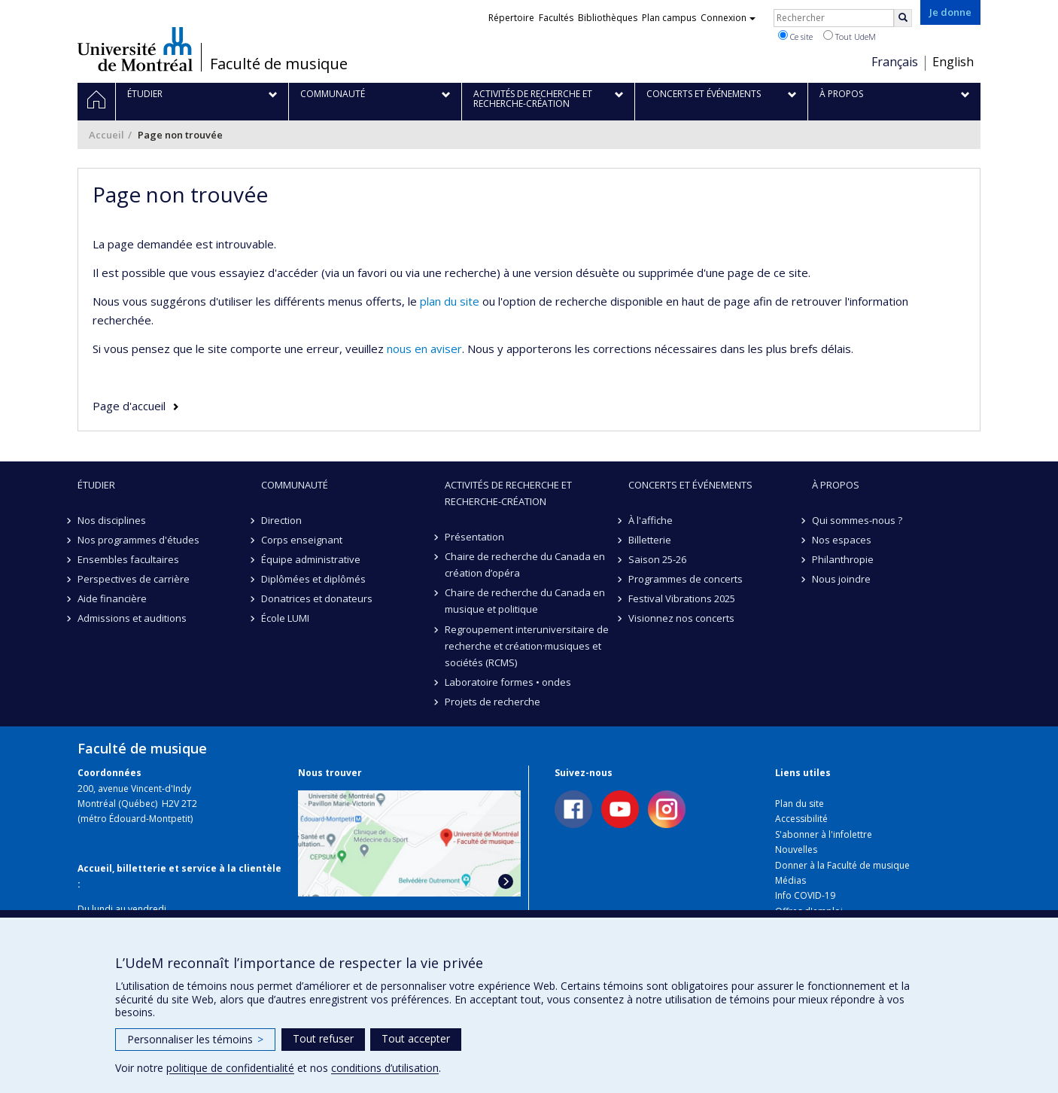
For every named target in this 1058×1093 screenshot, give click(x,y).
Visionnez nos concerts (681, 618)
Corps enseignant (301, 539)
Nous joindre (841, 579)
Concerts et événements (690, 485)
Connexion (728, 17)
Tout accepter (416, 1038)
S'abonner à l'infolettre (823, 834)
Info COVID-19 (805, 895)
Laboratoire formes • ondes (508, 682)
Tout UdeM (849, 36)
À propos (835, 485)
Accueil (106, 135)
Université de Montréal (135, 49)
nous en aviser (424, 348)
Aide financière (112, 598)
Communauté (294, 485)
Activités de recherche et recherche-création (508, 493)
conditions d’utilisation (385, 1068)
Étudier (96, 485)
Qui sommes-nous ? (857, 520)
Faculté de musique (279, 64)
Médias (790, 880)
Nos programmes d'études (138, 539)
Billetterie (649, 539)
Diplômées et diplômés (313, 579)
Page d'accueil (129, 405)
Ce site (795, 36)
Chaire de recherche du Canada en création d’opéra (525, 565)
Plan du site (799, 803)
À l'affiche (650, 520)
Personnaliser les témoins (195, 1039)
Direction (281, 520)
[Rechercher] (903, 18)
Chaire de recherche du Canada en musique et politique (525, 601)
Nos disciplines (112, 520)
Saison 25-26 (657, 559)
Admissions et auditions (132, 618)
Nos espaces (841, 539)
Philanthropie (843, 559)
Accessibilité (801, 818)
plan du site (449, 301)
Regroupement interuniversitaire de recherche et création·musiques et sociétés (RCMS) (527, 646)
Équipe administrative (310, 559)
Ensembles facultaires (128, 559)
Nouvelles (796, 849)
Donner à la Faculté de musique (842, 865)
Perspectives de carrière (134, 579)
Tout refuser (323, 1038)
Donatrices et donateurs (316, 598)
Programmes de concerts (685, 579)
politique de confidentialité (230, 1068)
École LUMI (285, 618)
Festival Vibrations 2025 (681, 598)
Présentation (474, 536)
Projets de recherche (492, 701)
